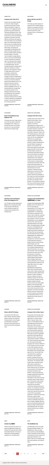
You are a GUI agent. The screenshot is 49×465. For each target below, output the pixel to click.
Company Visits (7, 16)
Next (43, 455)
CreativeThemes (23, 462)
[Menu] (46, 5)
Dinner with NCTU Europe (11, 314)
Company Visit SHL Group (34, 116)
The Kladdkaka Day (32, 425)
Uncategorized (30, 16)
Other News (6, 310)
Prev (5, 455)
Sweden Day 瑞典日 (10, 425)
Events (5, 422)
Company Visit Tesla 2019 (11, 19)
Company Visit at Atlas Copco (35, 314)
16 (34, 455)
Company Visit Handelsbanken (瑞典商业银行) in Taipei (35, 200)
